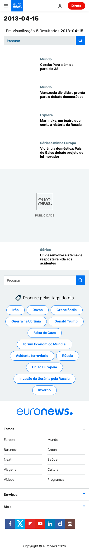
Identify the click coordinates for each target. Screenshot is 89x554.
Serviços (11, 494)
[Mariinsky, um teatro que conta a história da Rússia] (62, 127)
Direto (76, 6)
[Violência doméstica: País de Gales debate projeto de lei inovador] (62, 155)
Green (52, 449)
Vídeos (9, 479)
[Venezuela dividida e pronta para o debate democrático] (62, 99)
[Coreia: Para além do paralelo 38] (62, 71)
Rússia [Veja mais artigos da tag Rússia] (67, 356)
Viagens (10, 469)
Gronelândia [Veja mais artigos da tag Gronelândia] (66, 310)
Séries (45, 249)
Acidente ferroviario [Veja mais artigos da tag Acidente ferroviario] (32, 356)
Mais (7, 507)
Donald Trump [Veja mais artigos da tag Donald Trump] (66, 321)
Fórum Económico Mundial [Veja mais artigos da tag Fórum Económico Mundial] (44, 344)
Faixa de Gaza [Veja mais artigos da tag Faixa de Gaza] (44, 333)
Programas (55, 479)
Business (10, 449)
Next (7, 459)
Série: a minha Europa (58, 143)
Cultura (53, 469)
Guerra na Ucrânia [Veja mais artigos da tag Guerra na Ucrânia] (26, 321)
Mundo (46, 59)
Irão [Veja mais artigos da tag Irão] (15, 310)
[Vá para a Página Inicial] (17, 5)
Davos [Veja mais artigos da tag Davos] (38, 310)
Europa (9, 440)
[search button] (80, 40)
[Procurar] (44, 40)
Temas (9, 429)
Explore (46, 115)
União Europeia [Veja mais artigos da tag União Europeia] (44, 367)
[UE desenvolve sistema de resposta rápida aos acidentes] (62, 261)
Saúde (52, 459)
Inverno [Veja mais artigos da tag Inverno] (44, 390)
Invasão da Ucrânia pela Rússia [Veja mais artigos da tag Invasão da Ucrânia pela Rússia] (44, 378)
